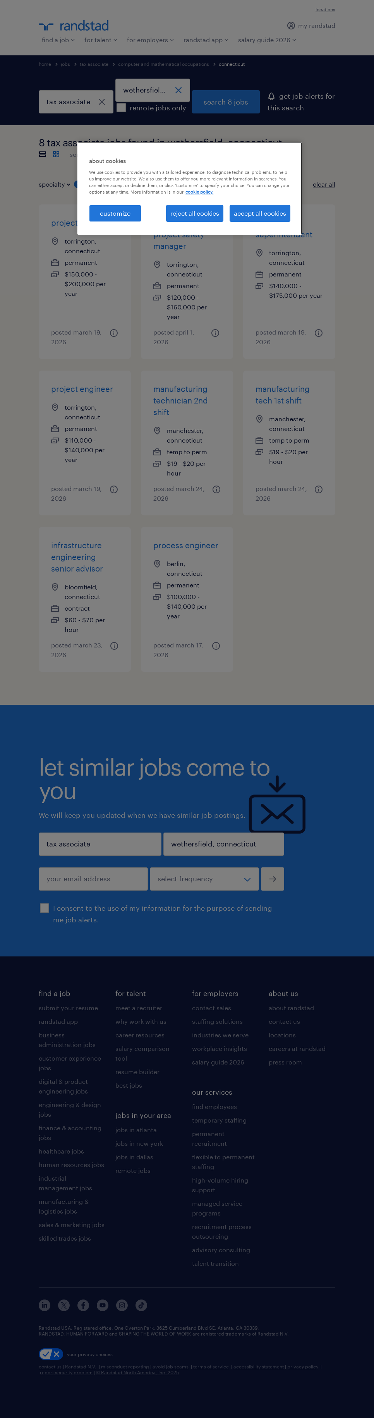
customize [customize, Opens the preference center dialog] (115, 213)
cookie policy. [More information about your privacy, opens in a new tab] (199, 191)
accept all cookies (260, 213)
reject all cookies (194, 213)
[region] (189, 188)
